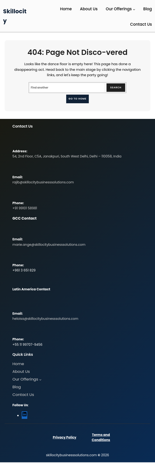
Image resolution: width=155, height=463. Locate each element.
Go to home (77, 99)
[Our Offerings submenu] (134, 9)
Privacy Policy (64, 438)
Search (115, 88)
